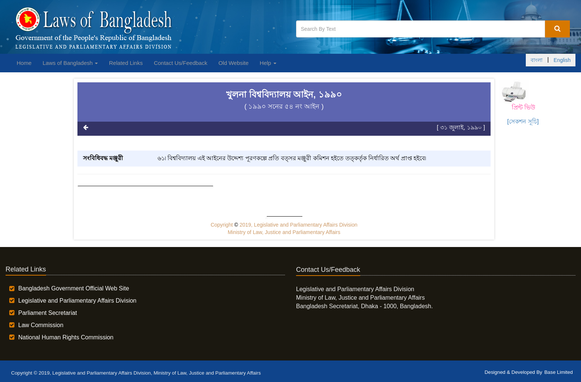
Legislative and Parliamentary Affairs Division (77, 300)
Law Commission (40, 325)
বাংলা (536, 60)
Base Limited (558, 372)
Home (24, 63)
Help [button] (268, 63)
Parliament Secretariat (47, 313)
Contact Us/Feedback (180, 63)
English (562, 60)
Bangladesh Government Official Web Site (73, 288)
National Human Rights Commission (65, 337)
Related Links (126, 63)
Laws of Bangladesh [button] (70, 63)
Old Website (233, 63)
